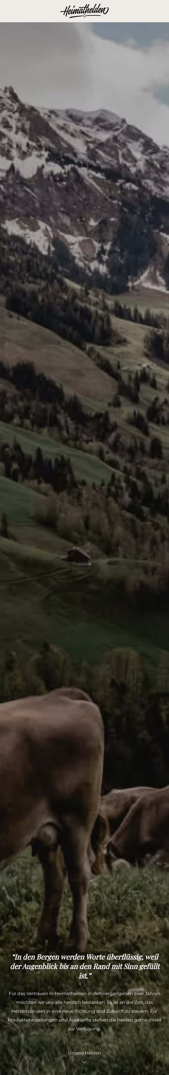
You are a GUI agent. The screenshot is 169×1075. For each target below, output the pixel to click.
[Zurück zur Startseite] (84, 11)
